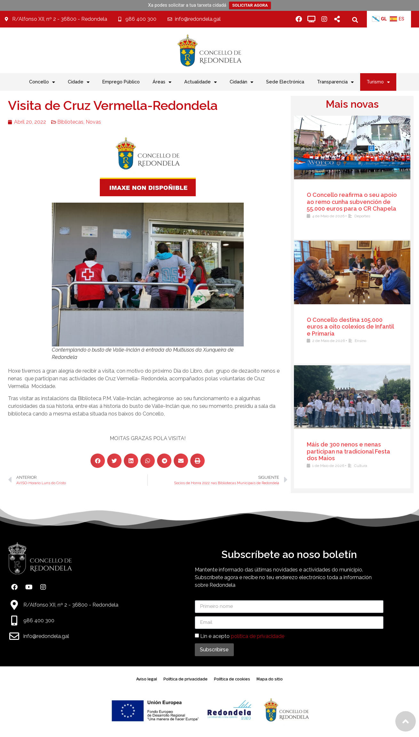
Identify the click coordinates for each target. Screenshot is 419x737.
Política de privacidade (185, 679)
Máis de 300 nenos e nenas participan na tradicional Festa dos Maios (350, 451)
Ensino (362, 340)
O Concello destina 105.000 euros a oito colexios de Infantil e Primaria (352, 326)
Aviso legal (146, 679)
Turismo (378, 82)
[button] (355, 19)
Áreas (162, 82)
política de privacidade (257, 636)
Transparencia (335, 82)
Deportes (364, 216)
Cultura (362, 465)
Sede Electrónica (285, 81)
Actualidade (200, 82)
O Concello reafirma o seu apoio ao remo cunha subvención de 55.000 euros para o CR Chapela (354, 201)
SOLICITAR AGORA (250, 5)
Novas (88, 122)
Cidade (79, 82)
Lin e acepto (242, 636)
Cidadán (241, 82)
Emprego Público (121, 81)
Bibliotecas (65, 122)
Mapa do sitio (270, 679)
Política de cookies (232, 679)
